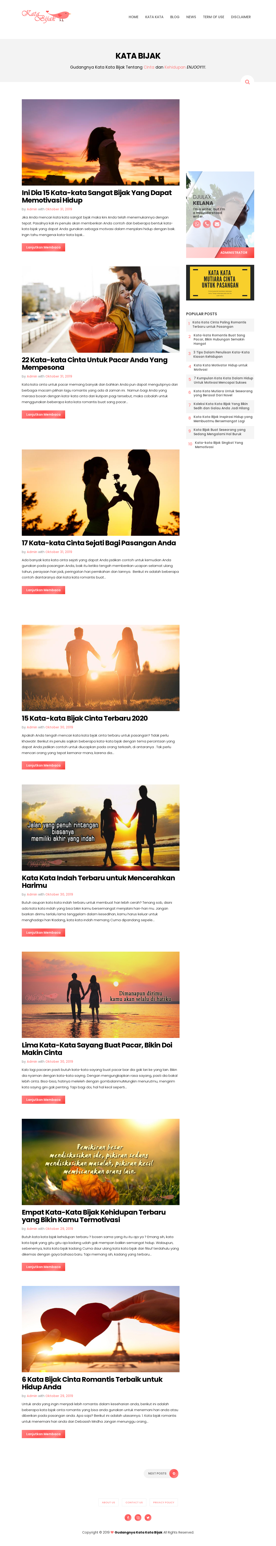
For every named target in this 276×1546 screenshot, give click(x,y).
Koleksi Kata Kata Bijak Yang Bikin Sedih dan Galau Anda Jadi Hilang (221, 406)
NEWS (191, 17)
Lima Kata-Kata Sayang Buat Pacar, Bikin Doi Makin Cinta (97, 1049)
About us (108, 1502)
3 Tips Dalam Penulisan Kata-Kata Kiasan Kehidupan (221, 354)
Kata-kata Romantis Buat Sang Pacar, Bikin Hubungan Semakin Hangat (219, 339)
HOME (133, 17)
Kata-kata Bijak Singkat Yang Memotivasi (219, 445)
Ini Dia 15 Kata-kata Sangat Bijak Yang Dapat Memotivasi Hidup (97, 196)
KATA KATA (154, 17)
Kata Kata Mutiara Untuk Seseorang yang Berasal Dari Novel (223, 393)
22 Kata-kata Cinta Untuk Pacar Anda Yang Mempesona (95, 363)
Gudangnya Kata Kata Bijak (139, 1532)
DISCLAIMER (241, 17)
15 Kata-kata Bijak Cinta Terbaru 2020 (85, 718)
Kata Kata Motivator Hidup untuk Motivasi (221, 367)
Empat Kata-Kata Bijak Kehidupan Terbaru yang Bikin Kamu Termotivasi (94, 1216)
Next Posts (163, 1473)
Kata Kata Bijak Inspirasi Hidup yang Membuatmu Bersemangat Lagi (223, 419)
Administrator (233, 252)
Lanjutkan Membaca (43, 247)
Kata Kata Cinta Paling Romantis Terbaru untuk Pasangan (219, 324)
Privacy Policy (163, 1502)
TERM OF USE (213, 17)
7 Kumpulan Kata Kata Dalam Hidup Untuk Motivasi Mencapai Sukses (223, 380)
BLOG (175, 17)
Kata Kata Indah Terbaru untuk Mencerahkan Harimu (98, 881)
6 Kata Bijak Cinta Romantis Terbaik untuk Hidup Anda (92, 1383)
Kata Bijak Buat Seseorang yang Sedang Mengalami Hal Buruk (220, 432)
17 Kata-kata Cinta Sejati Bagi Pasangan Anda (99, 543)
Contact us (134, 1502)
